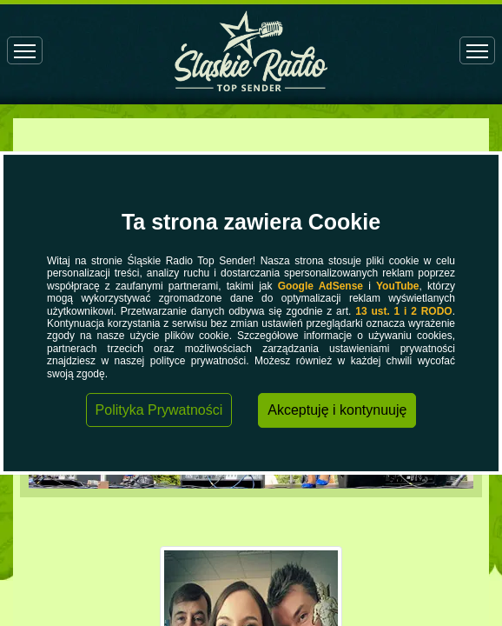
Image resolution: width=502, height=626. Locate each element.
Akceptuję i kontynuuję (337, 410)
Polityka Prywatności (159, 410)
